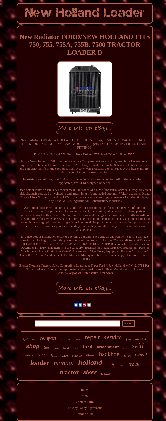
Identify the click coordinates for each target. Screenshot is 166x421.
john (54, 355)
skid (138, 346)
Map (85, 395)
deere (78, 339)
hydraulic (29, 339)
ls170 (111, 364)
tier (47, 347)
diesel (90, 355)
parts (56, 348)
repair (92, 337)
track (134, 364)
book (75, 348)
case (65, 355)
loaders (28, 355)
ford (88, 347)
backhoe (109, 354)
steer (90, 372)
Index (84, 389)
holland (90, 362)
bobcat (105, 374)
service (113, 337)
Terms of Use (85, 414)
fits (128, 338)
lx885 (42, 355)
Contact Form (85, 402)
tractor (69, 372)
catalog (77, 355)
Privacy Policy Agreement (85, 408)
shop (32, 346)
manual (64, 363)
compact (48, 338)
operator (66, 339)
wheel (141, 354)
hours (127, 356)
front (66, 348)
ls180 (125, 348)
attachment (108, 347)
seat (122, 365)
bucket (141, 338)
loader (39, 363)
